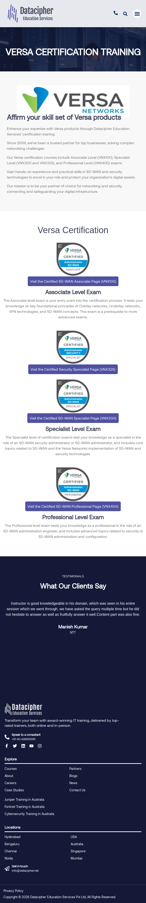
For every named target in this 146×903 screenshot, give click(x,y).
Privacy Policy (13, 891)
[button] (125, 14)
